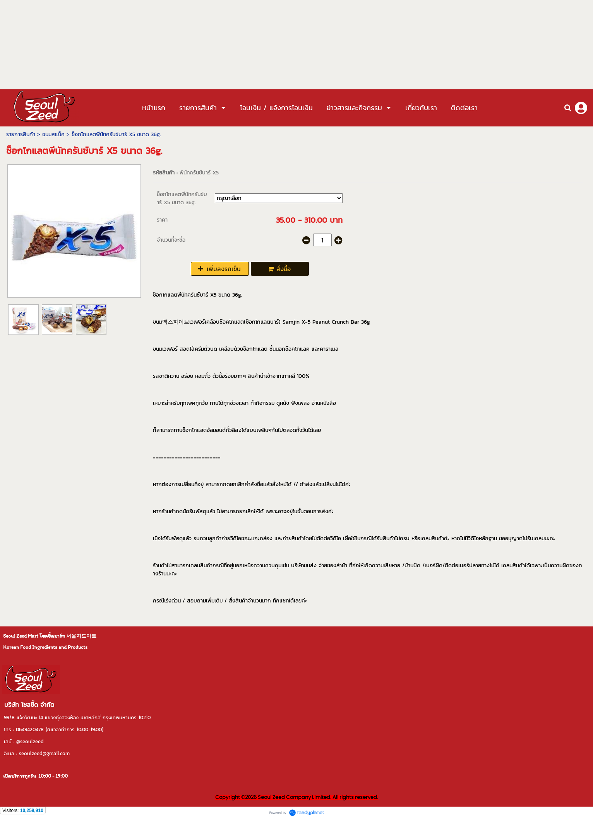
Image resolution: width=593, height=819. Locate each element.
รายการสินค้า (20, 134)
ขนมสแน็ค (53, 134)
